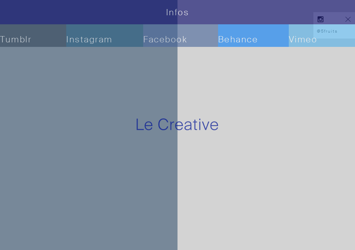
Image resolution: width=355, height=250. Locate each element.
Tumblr (16, 39)
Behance (238, 39)
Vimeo (303, 39)
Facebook (165, 39)
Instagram (89, 39)
